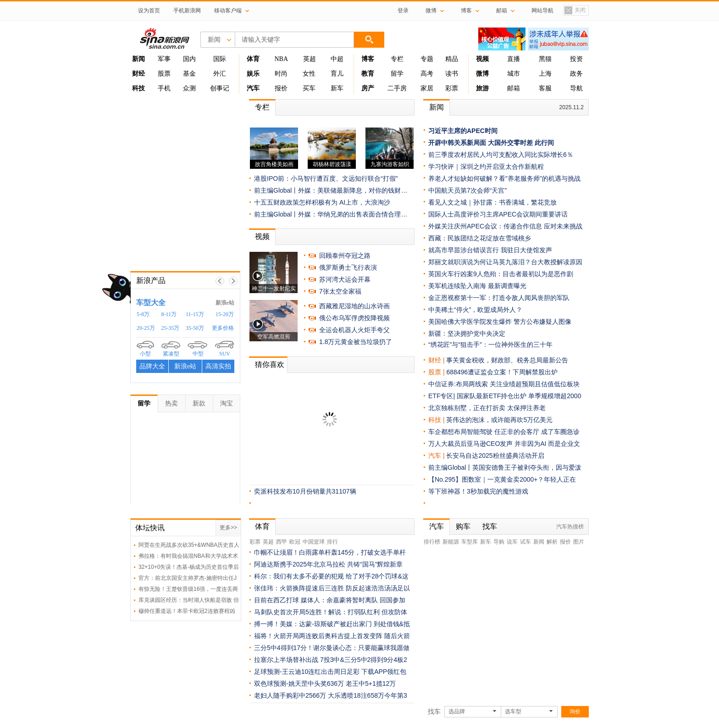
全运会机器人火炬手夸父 (354, 329)
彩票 (451, 88)
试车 (525, 542)
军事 (164, 59)
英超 (309, 59)
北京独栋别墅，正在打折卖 (467, 407)
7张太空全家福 (340, 291)
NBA (281, 59)
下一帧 (233, 281)
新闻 (436, 107)
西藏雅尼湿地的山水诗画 (354, 306)
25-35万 (170, 328)
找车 (489, 526)
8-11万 (169, 314)
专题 (426, 59)
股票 (164, 73)
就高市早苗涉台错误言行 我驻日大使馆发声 (490, 250)
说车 (512, 542)
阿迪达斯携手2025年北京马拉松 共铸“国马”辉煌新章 (328, 564)
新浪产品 (151, 280)
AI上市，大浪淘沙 (364, 202)
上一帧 (220, 281)
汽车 (434, 455)
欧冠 (294, 542)
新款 (199, 403)
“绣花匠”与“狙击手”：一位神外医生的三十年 (490, 344)
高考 (426, 73)
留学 (397, 73)
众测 (189, 88)
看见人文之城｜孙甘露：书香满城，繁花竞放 (492, 202)
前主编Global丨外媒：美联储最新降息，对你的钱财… (330, 190)
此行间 (544, 142)
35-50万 (195, 328)
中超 (337, 59)
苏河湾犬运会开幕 (345, 279)
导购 (498, 542)
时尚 (281, 73)
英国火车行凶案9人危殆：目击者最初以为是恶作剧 (500, 274)
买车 (309, 88)
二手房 (397, 88)
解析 (552, 542)
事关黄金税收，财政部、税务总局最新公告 (507, 360)
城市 (513, 73)
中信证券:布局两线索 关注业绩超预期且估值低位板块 (504, 384)
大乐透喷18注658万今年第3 (367, 695)
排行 (332, 542)
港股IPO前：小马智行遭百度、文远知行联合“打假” (326, 178)
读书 (451, 73)
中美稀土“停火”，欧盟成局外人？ (475, 309)
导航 (576, 88)
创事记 (219, 88)
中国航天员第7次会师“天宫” (467, 190)
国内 (189, 59)
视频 (262, 236)
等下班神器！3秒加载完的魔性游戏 (478, 491)
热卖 (171, 403)
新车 (337, 88)
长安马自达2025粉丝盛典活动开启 (495, 455)
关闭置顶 (575, 10)
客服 (545, 88)
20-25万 (146, 328)
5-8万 (143, 314)
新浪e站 (225, 303)
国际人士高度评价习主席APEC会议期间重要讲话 (498, 214)
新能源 (450, 542)
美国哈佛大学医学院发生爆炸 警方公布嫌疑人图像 (499, 321)
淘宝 (226, 403)
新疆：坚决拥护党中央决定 (466, 333)
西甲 (281, 542)
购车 (463, 526)
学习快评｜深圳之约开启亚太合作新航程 (486, 166)
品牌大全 (152, 366)
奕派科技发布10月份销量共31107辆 (305, 491)
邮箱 (513, 88)
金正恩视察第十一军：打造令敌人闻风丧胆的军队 (499, 297)
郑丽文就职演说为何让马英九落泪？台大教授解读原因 (505, 262)
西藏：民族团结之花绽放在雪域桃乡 (479, 238)
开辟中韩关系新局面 (457, 142)
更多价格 (223, 328)
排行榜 (432, 542)
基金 (189, 73)
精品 (451, 59)
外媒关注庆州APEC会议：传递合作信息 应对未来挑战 (505, 226)
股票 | (437, 372)
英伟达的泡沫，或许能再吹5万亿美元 (499, 419)
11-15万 (195, 314)
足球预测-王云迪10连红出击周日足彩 (307, 671)
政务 (576, 73)
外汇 (219, 73)
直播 (513, 59)
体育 (262, 526)
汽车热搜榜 (570, 526)
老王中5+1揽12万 (371, 683)
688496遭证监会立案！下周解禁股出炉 (502, 372)
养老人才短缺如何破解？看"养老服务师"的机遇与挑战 (504, 178)
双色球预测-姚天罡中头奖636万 (299, 683)
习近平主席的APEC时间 (463, 130)
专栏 (397, 59)
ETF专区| (442, 396)
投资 (576, 59)
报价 (281, 88)
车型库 (469, 542)
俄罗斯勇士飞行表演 (348, 267)
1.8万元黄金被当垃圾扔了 (355, 341)
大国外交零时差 (510, 142)
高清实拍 (218, 366)
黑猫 (545, 59)
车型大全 (151, 302)
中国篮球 (314, 542)
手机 (164, 88)
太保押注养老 (526, 407)
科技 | (437, 419)
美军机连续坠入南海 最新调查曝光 (477, 285)
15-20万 (225, 314)
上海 (545, 73)
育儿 (337, 73)
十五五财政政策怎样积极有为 (295, 202)
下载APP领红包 (383, 671)
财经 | (437, 360)
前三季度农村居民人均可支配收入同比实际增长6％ (500, 154)
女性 (309, 73)
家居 (426, 88)
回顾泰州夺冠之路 (345, 255)
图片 (578, 542)
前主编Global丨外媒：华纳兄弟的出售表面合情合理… (330, 214)
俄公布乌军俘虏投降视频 (354, 318)
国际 (219, 59)
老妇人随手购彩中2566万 (290, 695)
